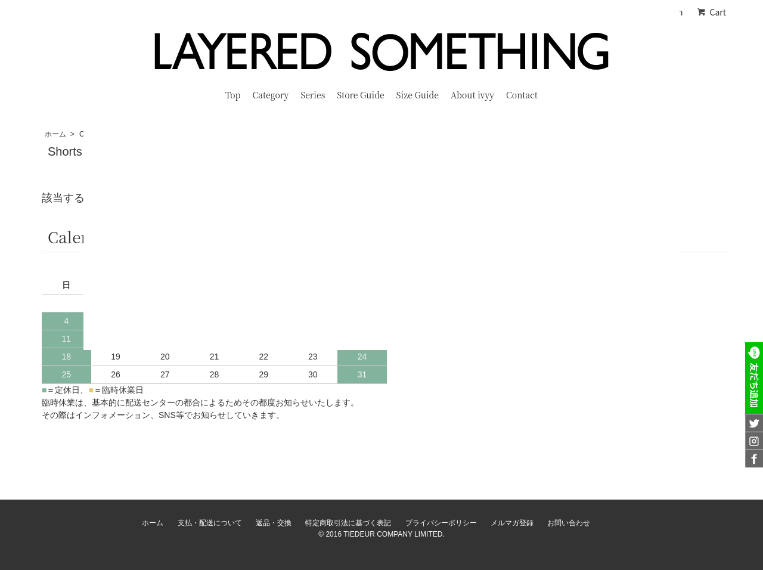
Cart (711, 12)
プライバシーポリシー (441, 523)
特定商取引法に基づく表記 (348, 523)
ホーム (55, 134)
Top (232, 95)
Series (312, 95)
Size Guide (417, 95)
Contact (522, 95)
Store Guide (360, 95)
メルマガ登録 (512, 523)
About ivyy (472, 95)
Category (270, 95)
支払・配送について (210, 523)
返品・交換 (273, 523)
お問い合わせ (568, 523)
